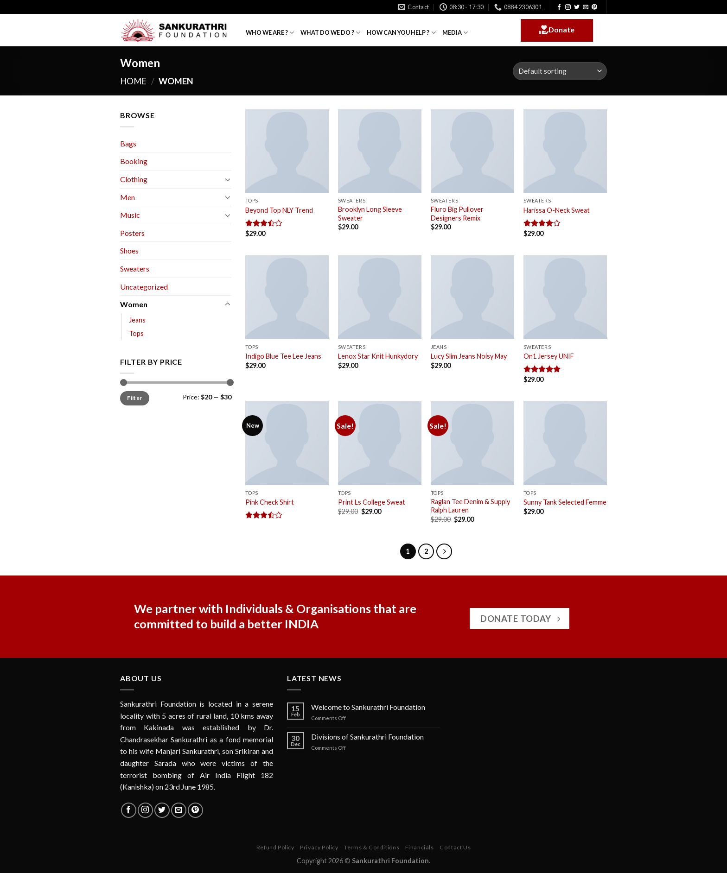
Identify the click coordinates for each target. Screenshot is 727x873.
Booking (133, 161)
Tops (136, 333)
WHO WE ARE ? (270, 32)
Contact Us (455, 847)
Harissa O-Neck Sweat (556, 210)
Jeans (137, 320)
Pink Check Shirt (269, 502)
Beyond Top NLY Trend (279, 210)
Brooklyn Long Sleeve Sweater (370, 213)
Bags (128, 143)
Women (133, 304)
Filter (134, 397)
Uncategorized (144, 286)
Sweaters (134, 268)
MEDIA (455, 32)
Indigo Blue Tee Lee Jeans (283, 356)
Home (133, 81)
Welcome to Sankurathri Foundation (368, 706)
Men (127, 197)
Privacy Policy (319, 847)
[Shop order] (560, 71)
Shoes (129, 250)
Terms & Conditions (371, 847)
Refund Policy (275, 847)
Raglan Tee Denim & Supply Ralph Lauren (470, 506)
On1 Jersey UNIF (548, 356)
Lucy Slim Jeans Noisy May (469, 356)
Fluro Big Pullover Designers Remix (457, 213)
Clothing (133, 179)
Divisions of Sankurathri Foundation (367, 736)
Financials (419, 847)
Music (130, 214)
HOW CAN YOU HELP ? (401, 32)
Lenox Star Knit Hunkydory (378, 356)
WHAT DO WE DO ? (330, 32)
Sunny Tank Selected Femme (564, 502)
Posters (132, 232)
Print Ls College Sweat (371, 502)
